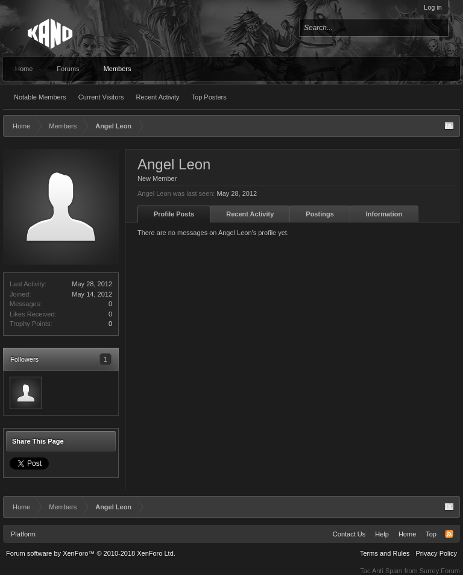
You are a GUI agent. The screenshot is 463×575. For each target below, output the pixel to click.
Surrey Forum (440, 570)
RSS (449, 534)
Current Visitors (101, 97)
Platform (23, 534)
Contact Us (349, 534)
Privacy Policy (436, 553)
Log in (433, 7)
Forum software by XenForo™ (90, 553)
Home (24, 68)
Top (431, 534)
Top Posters (209, 97)
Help (382, 534)
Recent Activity (157, 97)
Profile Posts (174, 214)
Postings (319, 214)
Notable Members (40, 97)
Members (117, 68)
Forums (68, 68)
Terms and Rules (385, 553)
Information (384, 214)
